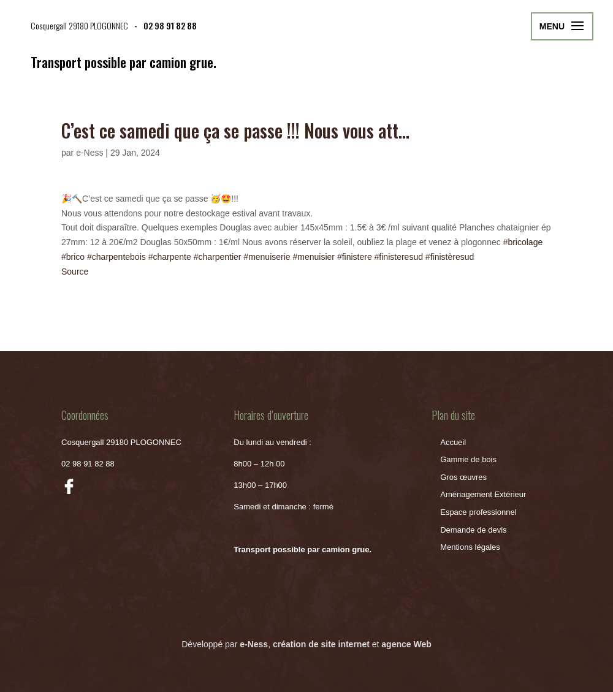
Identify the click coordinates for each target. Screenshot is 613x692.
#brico (73, 257)
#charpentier (218, 257)
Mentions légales (470, 547)
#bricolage (523, 242)
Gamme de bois (468, 459)
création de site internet (321, 644)
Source (74, 271)
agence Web (406, 644)
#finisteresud (399, 257)
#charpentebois (116, 257)
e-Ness (89, 153)
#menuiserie (266, 257)
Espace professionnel (478, 512)
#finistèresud (449, 257)
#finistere (354, 257)
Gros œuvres (463, 477)
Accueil (453, 442)
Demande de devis (473, 529)
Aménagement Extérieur (483, 494)
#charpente (169, 257)
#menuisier (314, 257)
